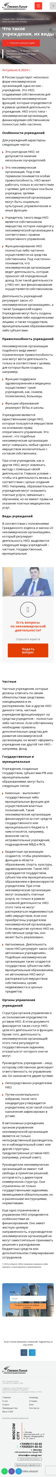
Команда (33, 1397)
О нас (5, 1401)
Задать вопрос (28, 650)
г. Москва (36, 1449)
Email (12, 1292)
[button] (21, 43)
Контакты (34, 1408)
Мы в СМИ (7, 1411)
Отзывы (33, 1401)
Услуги (5, 1404)
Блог (13, 19)
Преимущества (9, 1408)
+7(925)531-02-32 (31, 1446)
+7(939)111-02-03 (31, 1444)
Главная (6, 19)
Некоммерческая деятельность (31, 19)
